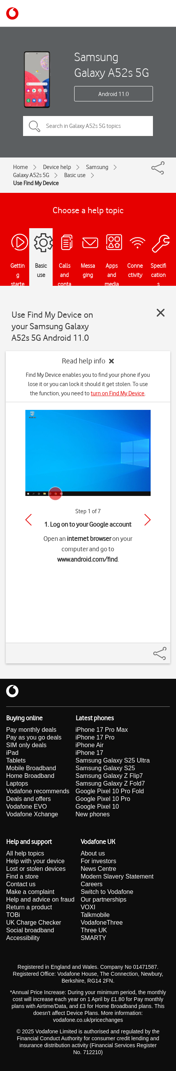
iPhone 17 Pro (95, 737)
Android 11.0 (113, 94)
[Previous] (28, 520)
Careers (92, 884)
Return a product (29, 907)
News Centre (98, 868)
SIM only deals (26, 745)
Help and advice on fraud (40, 899)
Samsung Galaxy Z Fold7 (110, 783)
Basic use (75, 175)
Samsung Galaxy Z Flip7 (109, 776)
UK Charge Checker (33, 922)
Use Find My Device (36, 183)
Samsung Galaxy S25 (105, 768)
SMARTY (93, 938)
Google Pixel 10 (97, 806)
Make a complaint (30, 892)
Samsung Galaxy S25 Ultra (113, 760)
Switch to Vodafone (107, 892)
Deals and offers (28, 799)
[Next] (147, 520)
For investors (98, 861)
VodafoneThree (102, 922)
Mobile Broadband (31, 768)
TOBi (13, 915)
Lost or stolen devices (36, 868)
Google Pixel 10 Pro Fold (110, 791)
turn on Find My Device (117, 393)
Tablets (16, 760)
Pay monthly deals (31, 729)
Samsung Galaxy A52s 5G (111, 65)
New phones (93, 814)
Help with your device (35, 861)
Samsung (97, 167)
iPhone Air (90, 745)
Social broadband (30, 930)
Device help (57, 167)
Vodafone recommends (38, 791)
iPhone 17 (89, 752)
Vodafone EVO (26, 806)
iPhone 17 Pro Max (102, 729)
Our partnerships (103, 899)
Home (20, 167)
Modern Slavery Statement (117, 876)
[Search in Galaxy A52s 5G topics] (88, 126)
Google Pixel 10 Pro (103, 799)
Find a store (22, 876)
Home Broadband (30, 776)
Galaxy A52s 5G (31, 175)
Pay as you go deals (33, 737)
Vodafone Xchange (32, 814)
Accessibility (23, 938)
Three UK (94, 930)
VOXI (88, 907)
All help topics (25, 853)
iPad (12, 752)
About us (93, 853)
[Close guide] (160, 313)
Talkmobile (95, 915)
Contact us (20, 884)
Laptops (17, 783)
